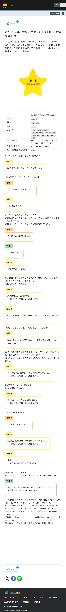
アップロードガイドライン (33, 597)
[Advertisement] (33, 545)
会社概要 (37, 602)
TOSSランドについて (11, 597)
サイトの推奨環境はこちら (13, 607)
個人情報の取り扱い (11, 602)
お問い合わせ (52, 597)
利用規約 (26, 602)
